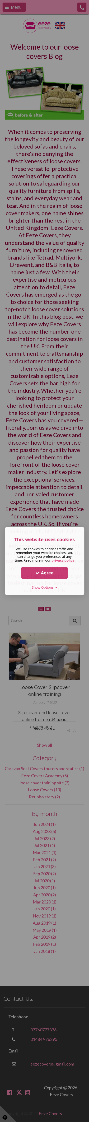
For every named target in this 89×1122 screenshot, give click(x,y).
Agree (45, 573)
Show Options (44, 587)
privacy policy (63, 560)
